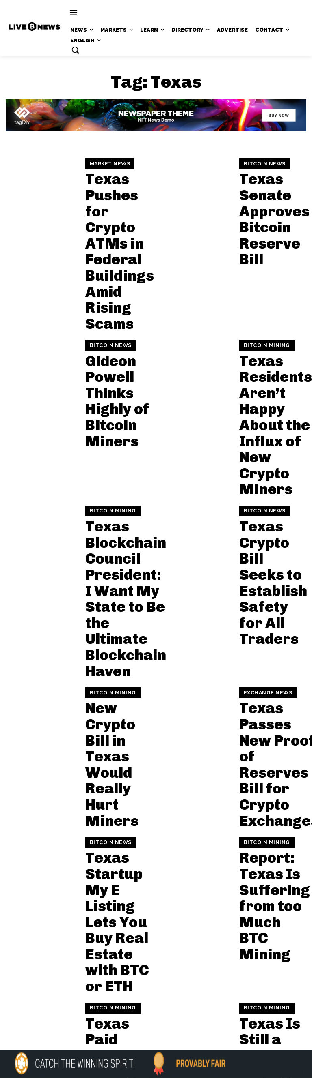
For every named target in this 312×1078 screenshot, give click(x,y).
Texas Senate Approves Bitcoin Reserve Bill (272, 200)
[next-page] (79, 675)
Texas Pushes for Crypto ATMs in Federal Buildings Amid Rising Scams (115, 200)
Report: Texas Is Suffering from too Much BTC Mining (270, 541)
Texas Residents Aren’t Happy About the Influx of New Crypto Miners (269, 280)
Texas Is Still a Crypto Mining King (270, 622)
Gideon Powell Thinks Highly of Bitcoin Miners (118, 280)
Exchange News (264, 432)
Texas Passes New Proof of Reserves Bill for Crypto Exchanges (268, 460)
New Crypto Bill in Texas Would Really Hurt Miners (116, 460)
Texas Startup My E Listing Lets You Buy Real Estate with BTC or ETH (117, 541)
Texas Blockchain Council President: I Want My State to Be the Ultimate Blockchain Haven (116, 370)
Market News (108, 167)
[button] (75, 50)
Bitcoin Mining (263, 248)
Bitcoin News (262, 176)
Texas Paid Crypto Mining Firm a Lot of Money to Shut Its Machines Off (115, 622)
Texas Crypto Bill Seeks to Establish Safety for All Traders (267, 361)
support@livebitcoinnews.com (171, 986)
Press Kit (179, 994)
